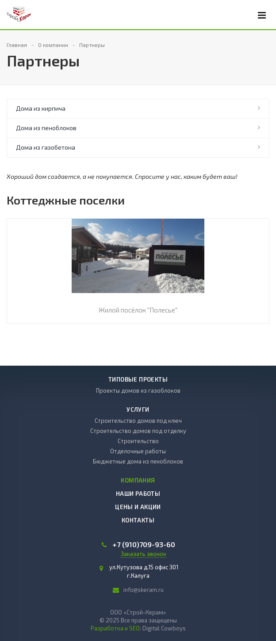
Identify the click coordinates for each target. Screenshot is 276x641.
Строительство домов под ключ (138, 420)
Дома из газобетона (45, 147)
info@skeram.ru (143, 589)
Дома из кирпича (40, 108)
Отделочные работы (138, 451)
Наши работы (138, 493)
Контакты (138, 520)
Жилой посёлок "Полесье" (138, 310)
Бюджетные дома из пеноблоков (138, 461)
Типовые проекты (138, 379)
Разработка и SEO (115, 628)
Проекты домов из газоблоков (138, 390)
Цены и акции (138, 506)
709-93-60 (143, 544)
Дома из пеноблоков (46, 127)
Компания (138, 480)
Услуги (137, 409)
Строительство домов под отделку (138, 430)
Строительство (138, 440)
